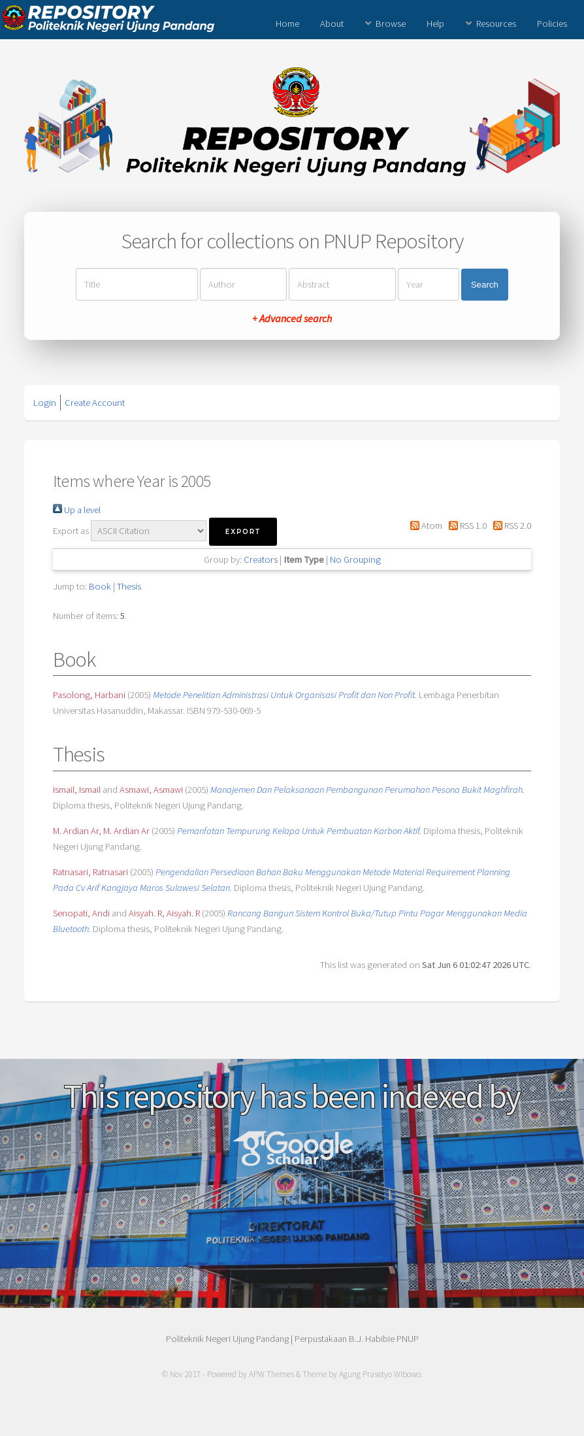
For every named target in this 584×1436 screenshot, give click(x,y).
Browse (391, 23)
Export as (71, 531)
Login (44, 403)
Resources (496, 23)
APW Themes (271, 1374)
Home (287, 23)
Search (484, 285)
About (332, 23)
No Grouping (355, 559)
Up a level (77, 510)
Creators (261, 559)
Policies (552, 23)
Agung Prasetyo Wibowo (380, 1374)
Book (100, 586)
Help (435, 23)
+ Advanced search (292, 318)
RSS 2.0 (510, 525)
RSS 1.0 (465, 525)
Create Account (95, 403)
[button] (243, 532)
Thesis (129, 586)
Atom (423, 525)
